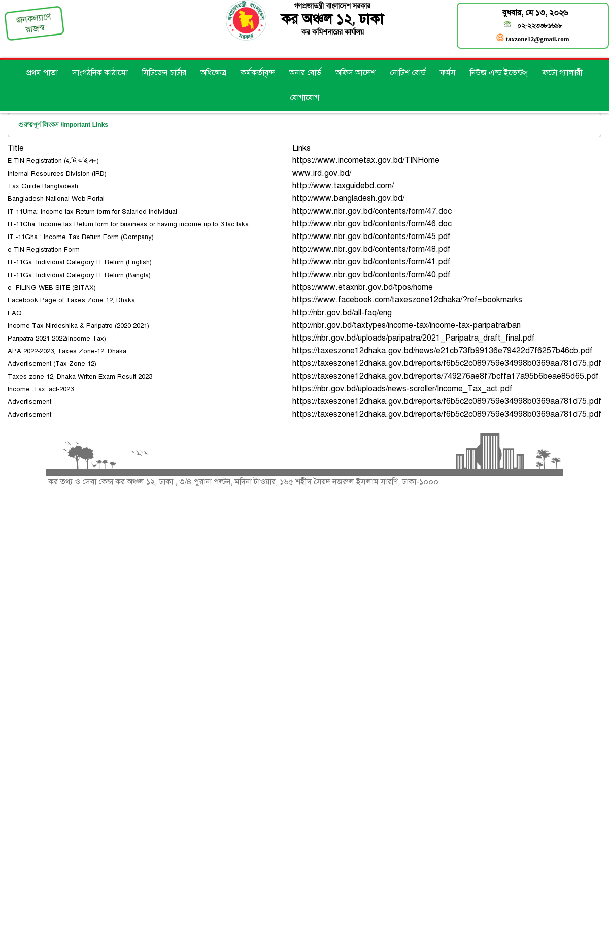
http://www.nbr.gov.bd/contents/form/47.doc (372, 211)
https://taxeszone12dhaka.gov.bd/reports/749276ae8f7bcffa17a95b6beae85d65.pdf (445, 376)
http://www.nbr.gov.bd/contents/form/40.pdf (371, 274)
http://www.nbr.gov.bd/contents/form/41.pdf (371, 262)
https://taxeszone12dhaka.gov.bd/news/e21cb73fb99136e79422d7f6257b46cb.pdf (442, 351)
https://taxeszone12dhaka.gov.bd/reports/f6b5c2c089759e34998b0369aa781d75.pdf (446, 363)
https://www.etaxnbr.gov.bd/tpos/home (362, 287)
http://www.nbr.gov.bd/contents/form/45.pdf (371, 236)
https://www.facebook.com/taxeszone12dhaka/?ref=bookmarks (407, 300)
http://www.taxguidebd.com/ (343, 186)
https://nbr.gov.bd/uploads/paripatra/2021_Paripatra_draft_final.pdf (413, 338)
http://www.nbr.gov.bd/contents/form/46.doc (372, 224)
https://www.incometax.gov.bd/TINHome (365, 160)
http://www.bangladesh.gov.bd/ (348, 198)
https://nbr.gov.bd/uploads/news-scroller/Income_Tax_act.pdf (402, 389)
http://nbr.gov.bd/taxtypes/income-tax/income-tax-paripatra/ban (406, 325)
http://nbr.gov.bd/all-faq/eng (342, 313)
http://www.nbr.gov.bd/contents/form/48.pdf (371, 249)
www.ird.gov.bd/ (321, 173)
